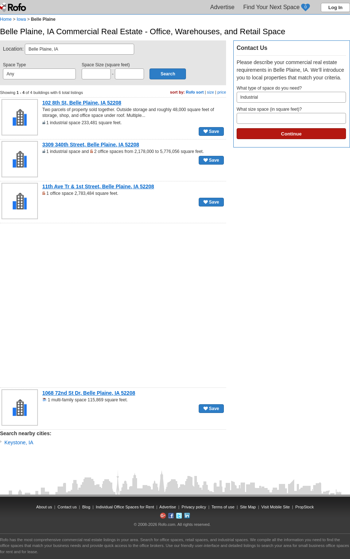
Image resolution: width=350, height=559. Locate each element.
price (221, 92)
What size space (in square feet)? (291, 115)
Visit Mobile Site (275, 507)
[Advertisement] (81, 305)
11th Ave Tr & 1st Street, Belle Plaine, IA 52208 (98, 186)
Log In (335, 7)
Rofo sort (195, 92)
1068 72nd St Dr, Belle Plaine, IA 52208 (88, 393)
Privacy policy (194, 507)
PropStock (304, 507)
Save (211, 131)
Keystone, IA (18, 442)
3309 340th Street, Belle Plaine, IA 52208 (90, 144)
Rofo (13, 7)
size (210, 92)
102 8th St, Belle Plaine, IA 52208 (81, 103)
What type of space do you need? (291, 94)
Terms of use (222, 507)
